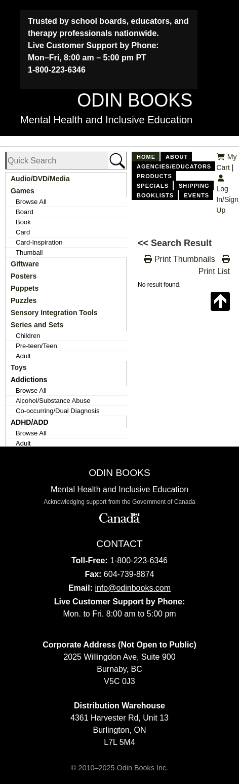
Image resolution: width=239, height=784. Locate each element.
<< (144, 243)
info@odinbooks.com (133, 588)
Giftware (25, 264)
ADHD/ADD (30, 422)
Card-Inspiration (39, 242)
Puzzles (23, 300)
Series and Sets (37, 325)
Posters (23, 276)
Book (23, 222)
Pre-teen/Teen (36, 346)
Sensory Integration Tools (54, 313)
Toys (19, 367)
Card (23, 232)
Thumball (29, 252)
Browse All (31, 202)
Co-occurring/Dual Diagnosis (57, 411)
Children (28, 335)
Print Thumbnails (179, 259)
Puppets (24, 288)
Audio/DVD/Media (40, 179)
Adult (23, 356)
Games (22, 191)
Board (24, 212)
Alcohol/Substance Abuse (53, 400)
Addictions (29, 380)
